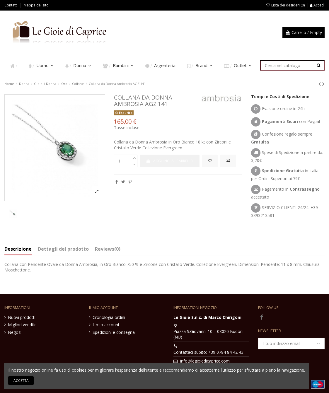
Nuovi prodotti (21, 317)
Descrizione (18, 249)
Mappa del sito (36, 5)
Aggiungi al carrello (169, 160)
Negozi (14, 332)
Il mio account (106, 324)
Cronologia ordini (109, 317)
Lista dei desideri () (286, 5)
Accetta (21, 380)
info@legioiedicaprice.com (205, 361)
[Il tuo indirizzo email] (285, 343)
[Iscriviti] (318, 343)
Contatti (11, 5)
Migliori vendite (22, 324)
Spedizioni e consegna (114, 332)
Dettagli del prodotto (63, 249)
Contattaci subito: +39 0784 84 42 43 (208, 352)
